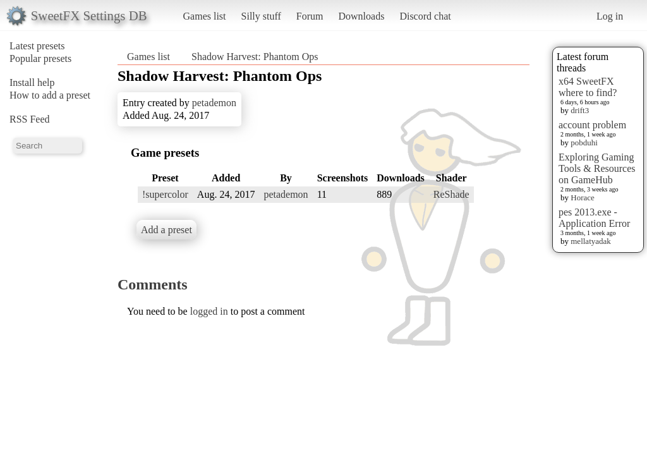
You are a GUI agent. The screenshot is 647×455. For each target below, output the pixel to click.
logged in (209, 311)
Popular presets (40, 58)
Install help (32, 82)
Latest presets (37, 45)
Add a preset (166, 229)
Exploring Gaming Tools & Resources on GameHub (597, 168)
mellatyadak (591, 241)
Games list (204, 16)
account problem (592, 124)
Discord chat (424, 16)
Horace (583, 197)
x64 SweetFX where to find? (588, 87)
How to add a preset (49, 95)
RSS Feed (29, 119)
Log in (609, 16)
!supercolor (165, 194)
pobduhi (584, 142)
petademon (214, 102)
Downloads (361, 16)
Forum (310, 16)
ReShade (451, 194)
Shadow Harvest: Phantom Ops (254, 56)
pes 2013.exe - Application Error (594, 218)
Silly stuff (261, 16)
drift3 (580, 110)
